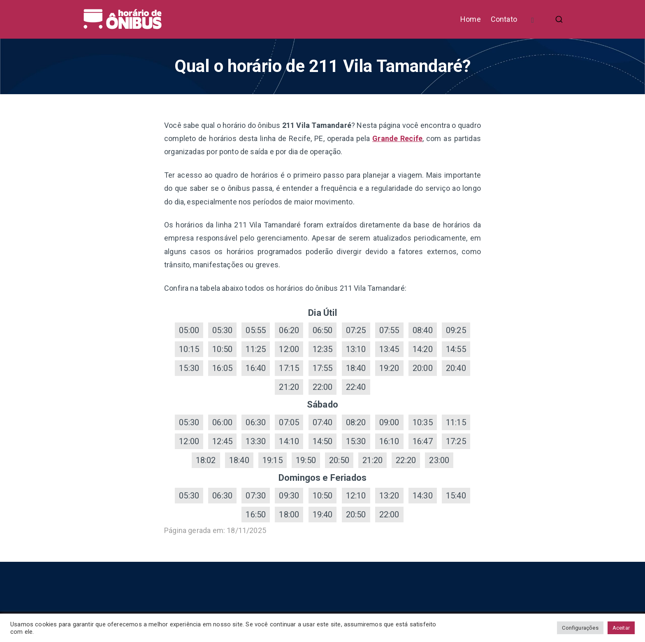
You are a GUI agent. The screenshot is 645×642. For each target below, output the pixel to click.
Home (470, 19)
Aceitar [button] (621, 628)
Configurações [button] (580, 628)
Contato (504, 19)
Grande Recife (397, 138)
